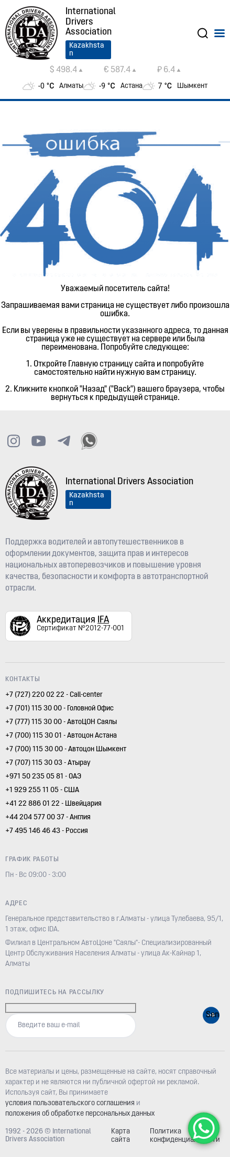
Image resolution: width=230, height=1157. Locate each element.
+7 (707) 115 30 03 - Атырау (48, 763)
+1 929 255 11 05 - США (42, 790)
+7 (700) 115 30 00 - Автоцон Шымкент (65, 749)
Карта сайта (120, 1136)
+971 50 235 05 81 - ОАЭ (43, 777)
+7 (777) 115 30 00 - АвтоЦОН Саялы (61, 722)
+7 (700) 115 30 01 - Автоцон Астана (61, 736)
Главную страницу (100, 364)
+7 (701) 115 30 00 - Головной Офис (59, 709)
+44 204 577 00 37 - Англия (48, 817)
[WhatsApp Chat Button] (204, 1128)
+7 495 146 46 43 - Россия (46, 831)
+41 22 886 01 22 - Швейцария (53, 804)
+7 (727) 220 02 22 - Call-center (54, 695)
